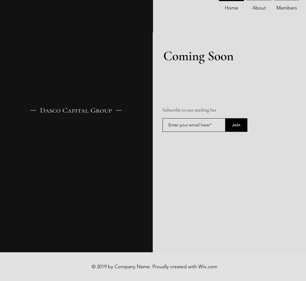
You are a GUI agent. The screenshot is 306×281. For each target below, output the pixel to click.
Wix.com (207, 267)
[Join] (236, 125)
